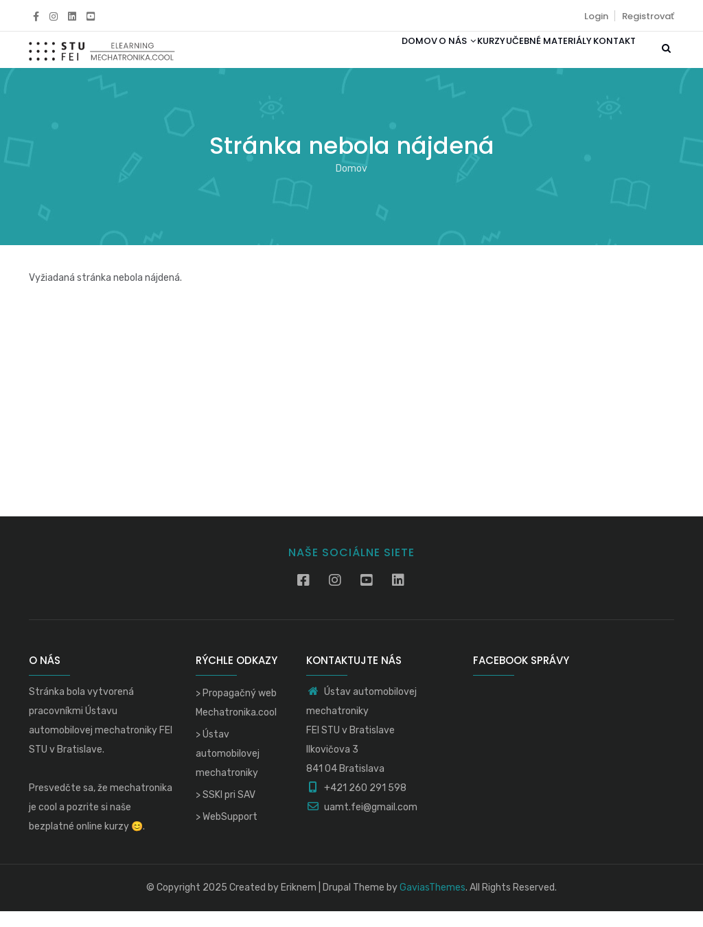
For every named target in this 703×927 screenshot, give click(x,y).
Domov (363, 57)
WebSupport (230, 832)
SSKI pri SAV (229, 810)
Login (596, 16)
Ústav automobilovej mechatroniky (228, 769)
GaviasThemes (432, 903)
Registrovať (648, 16)
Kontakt (608, 57)
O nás (413, 57)
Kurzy (460, 57)
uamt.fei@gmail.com (361, 823)
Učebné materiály (530, 57)
